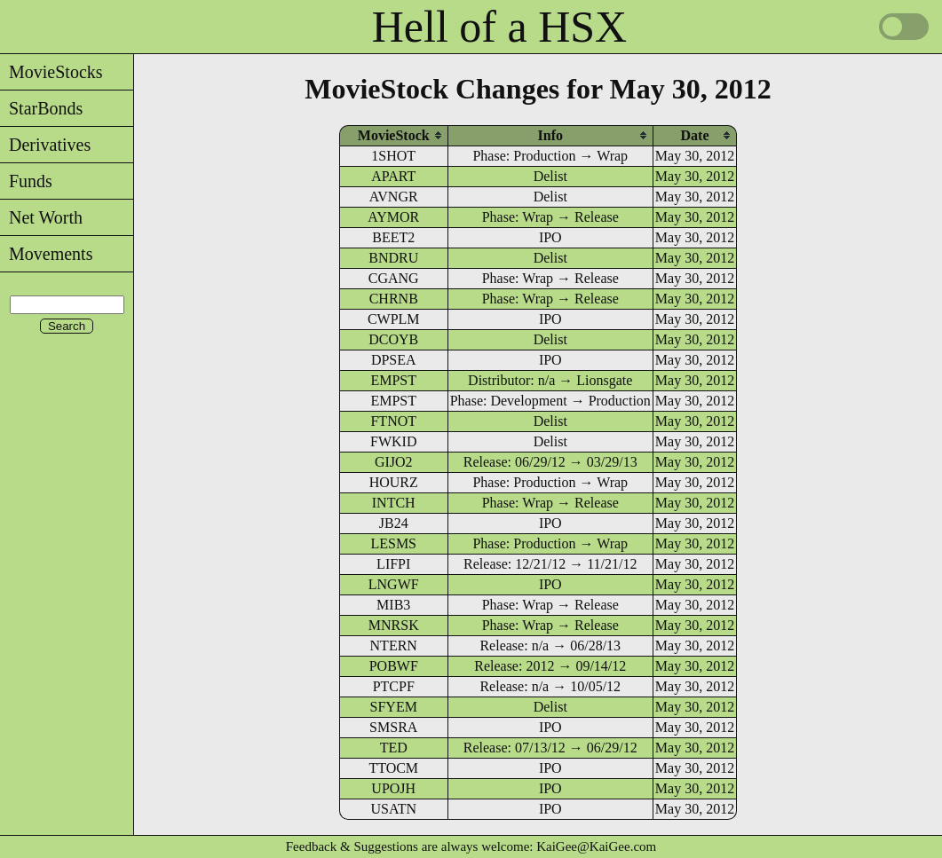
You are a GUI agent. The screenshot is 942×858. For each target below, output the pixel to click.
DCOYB (393, 339)
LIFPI (393, 563)
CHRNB (393, 298)
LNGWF (393, 584)
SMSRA (393, 727)
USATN (393, 808)
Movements (46, 254)
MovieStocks (51, 72)
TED (394, 747)
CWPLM (394, 319)
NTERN (393, 645)
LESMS (393, 543)
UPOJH (393, 788)
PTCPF (394, 686)
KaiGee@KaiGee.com (596, 846)
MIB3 (393, 604)
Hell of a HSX (499, 26)
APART (393, 176)
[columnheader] (393, 135)
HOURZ (393, 482)
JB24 (393, 523)
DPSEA (393, 359)
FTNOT (393, 421)
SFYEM (393, 706)
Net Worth (41, 217)
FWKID (393, 441)
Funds (26, 181)
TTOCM (393, 767)
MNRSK (393, 625)
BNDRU (393, 257)
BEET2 (393, 237)
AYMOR (393, 216)
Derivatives (45, 144)
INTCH (394, 502)
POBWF (393, 665)
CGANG (393, 278)
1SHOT (393, 155)
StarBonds (41, 108)
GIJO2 (394, 461)
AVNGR (393, 196)
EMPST (393, 380)
